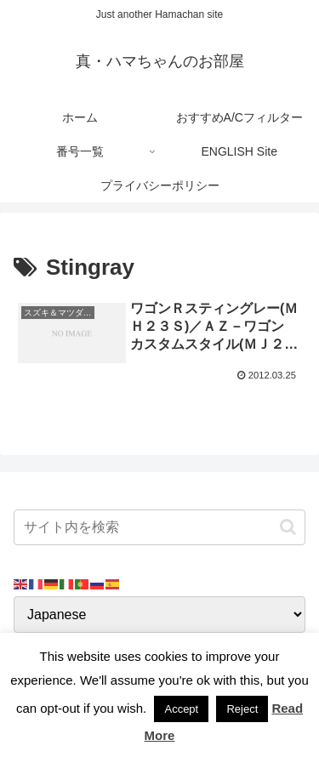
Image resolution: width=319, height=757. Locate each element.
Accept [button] (181, 709)
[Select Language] (159, 614)
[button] (288, 527)
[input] (159, 527)
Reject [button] (242, 709)
